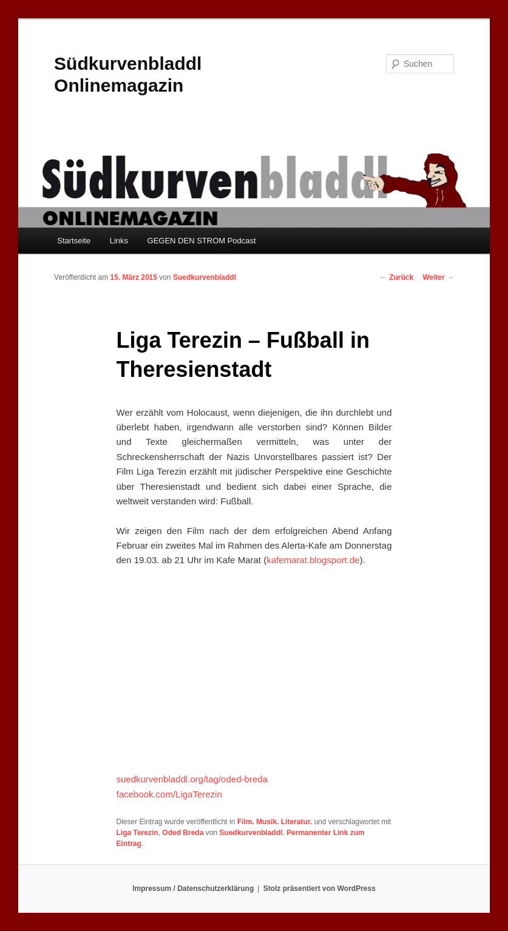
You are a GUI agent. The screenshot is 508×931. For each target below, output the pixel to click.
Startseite (73, 240)
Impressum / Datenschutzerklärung (193, 888)
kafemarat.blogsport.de (312, 560)
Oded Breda (182, 832)
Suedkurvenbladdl (204, 277)
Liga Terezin (137, 832)
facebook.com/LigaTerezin (169, 794)
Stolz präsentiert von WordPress (319, 888)
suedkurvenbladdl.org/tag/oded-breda (192, 779)
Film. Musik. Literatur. (274, 822)
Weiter (438, 277)
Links (119, 240)
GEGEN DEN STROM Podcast (201, 240)
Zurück (396, 277)
